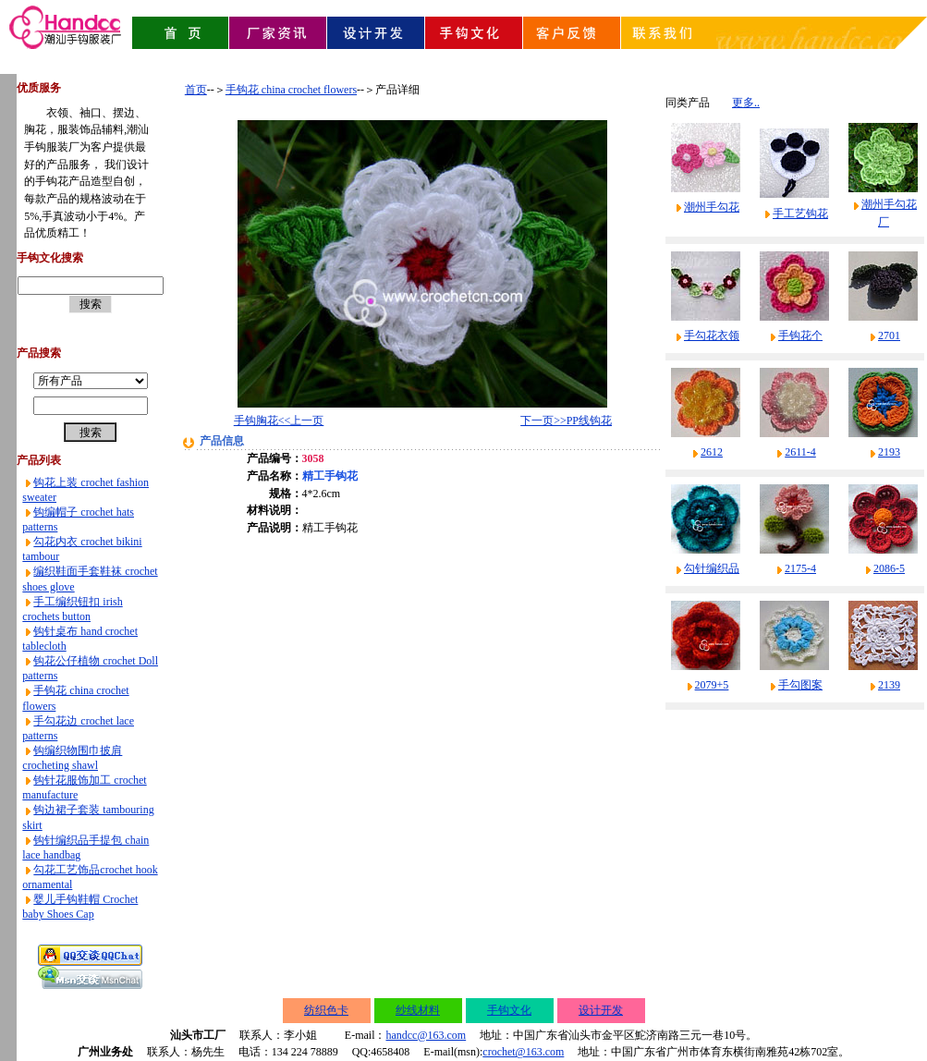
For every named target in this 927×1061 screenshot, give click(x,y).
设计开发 (601, 1010)
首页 (196, 89)
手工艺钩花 (800, 213)
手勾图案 (800, 684)
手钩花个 (800, 335)
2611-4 (800, 451)
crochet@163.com (523, 1051)
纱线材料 (418, 1010)
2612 (712, 451)
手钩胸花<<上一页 (279, 420)
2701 (889, 335)
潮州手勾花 (711, 207)
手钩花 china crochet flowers (291, 89)
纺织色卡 (326, 1010)
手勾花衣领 (711, 335)
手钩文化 (509, 1010)
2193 (889, 451)
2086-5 (889, 568)
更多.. (746, 102)
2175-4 (800, 568)
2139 (889, 684)
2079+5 (712, 684)
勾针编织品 (711, 568)
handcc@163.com (425, 1035)
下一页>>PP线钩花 (566, 420)
